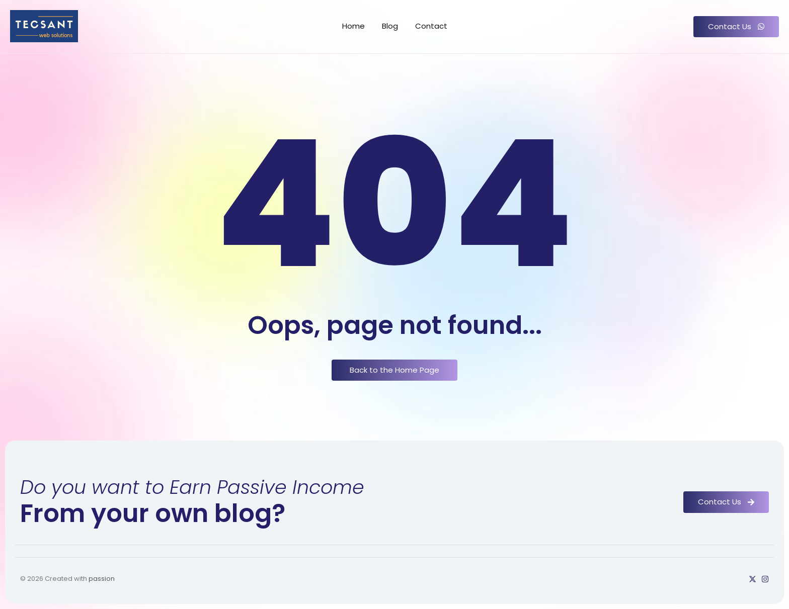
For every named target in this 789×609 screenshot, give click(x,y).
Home (353, 26)
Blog (390, 26)
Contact (431, 26)
